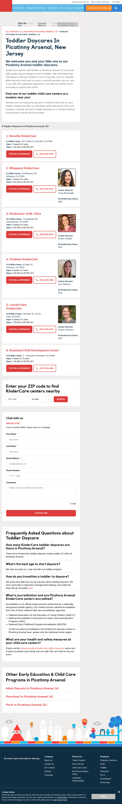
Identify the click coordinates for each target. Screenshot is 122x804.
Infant (102, 764)
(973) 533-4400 (44, 368)
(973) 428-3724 (44, 189)
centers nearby (97, 8)
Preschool (104, 771)
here (30, 588)
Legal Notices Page (60, 800)
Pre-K (102, 775)
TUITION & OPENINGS (19, 154)
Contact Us (78, 8)
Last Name (41, 450)
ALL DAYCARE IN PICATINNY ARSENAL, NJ (38, 32)
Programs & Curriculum (36, 8)
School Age (105, 782)
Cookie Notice (62, 797)
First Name (41, 438)
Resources (53, 8)
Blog (69, 8)
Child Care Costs (79, 768)
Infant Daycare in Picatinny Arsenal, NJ (32, 688)
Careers (47, 771)
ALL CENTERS (12, 32)
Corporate (48, 775)
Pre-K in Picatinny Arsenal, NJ (26, 704)
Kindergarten (105, 779)
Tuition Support (78, 760)
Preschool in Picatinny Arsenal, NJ (29, 696)
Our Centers (19, 8)
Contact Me (41, 513)
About (62, 8)
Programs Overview (108, 760)
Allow (103, 796)
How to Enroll (78, 764)
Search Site (116, 9)
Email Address (41, 462)
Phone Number (41, 474)
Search (61, 399)
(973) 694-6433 (44, 329)
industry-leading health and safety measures (42, 648)
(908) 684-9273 (44, 234)
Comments (11, 483)
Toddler (103, 768)
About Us (48, 760)
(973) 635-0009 (44, 280)
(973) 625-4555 (44, 154)
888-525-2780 (13, 423)
